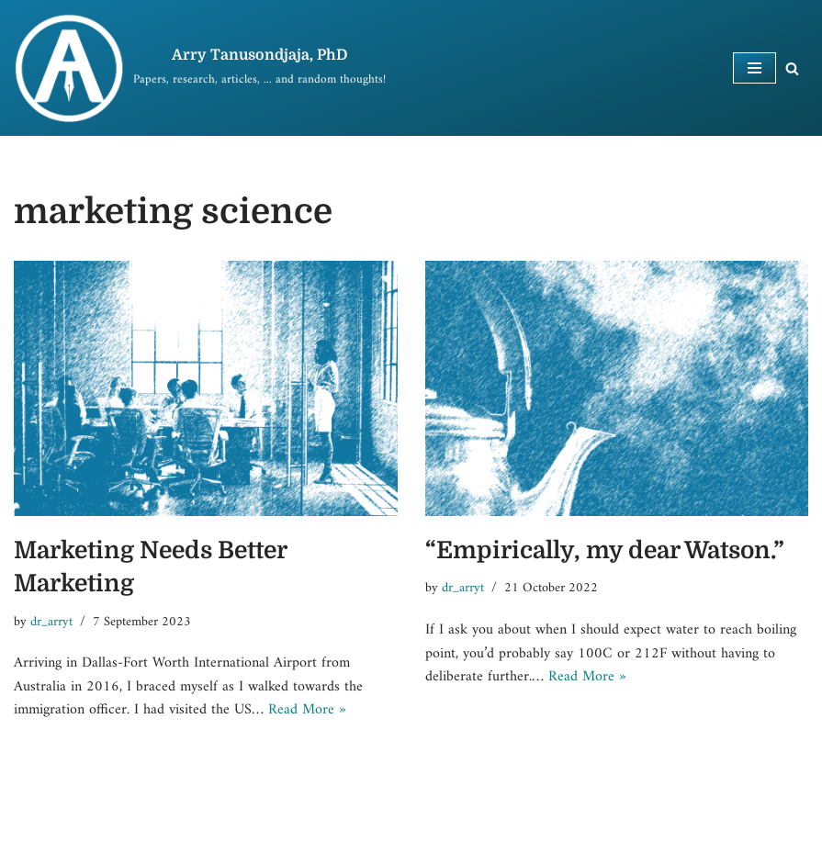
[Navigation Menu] (754, 68)
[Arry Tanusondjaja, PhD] (200, 68)
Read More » (307, 710)
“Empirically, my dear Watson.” (604, 550)
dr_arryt (51, 622)
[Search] (792, 68)
